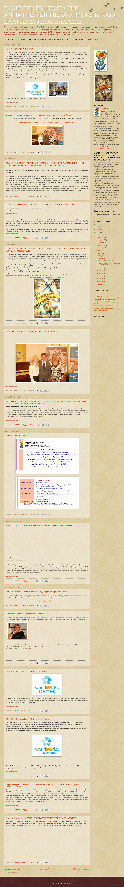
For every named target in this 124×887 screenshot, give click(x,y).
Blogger (70, 883)
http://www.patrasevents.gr (50, 122)
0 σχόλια (32, 106)
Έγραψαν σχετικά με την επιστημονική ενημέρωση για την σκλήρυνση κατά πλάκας (38, 115)
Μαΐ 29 (101, 268)
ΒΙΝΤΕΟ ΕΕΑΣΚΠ (99, 46)
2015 (97, 227)
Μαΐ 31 (101, 258)
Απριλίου (100, 284)
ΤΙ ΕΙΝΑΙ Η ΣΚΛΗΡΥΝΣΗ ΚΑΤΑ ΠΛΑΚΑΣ (32, 39)
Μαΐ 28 (101, 270)
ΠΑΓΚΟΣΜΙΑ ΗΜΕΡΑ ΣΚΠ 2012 (19, 49)
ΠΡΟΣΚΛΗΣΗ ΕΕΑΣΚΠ (16, 436)
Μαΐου (99, 256)
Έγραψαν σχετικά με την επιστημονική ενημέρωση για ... (109, 263)
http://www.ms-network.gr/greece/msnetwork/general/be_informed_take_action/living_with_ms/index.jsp (107, 298)
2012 (97, 235)
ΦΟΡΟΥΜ (11, 39)
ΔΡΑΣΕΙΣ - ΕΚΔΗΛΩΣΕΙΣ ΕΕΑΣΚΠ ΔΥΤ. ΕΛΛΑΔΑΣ (27, 719)
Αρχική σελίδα (46, 869)
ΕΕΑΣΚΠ (18, 106)
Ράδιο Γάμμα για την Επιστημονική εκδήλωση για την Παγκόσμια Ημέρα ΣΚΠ (36, 592)
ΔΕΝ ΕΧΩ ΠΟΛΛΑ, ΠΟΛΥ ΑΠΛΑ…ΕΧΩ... (86, 39)
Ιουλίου (100, 250)
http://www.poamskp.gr (100, 310)
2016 (97, 224)
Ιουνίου (100, 253)
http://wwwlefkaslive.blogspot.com (54, 277)
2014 (97, 229)
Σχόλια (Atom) (15, 872)
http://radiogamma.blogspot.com (29, 122)
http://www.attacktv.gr (68, 122)
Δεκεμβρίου (101, 237)
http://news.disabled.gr (36, 277)
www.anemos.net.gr (25, 648)
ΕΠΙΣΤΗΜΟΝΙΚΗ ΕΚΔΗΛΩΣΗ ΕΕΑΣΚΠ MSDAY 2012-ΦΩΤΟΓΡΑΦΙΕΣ (35, 331)
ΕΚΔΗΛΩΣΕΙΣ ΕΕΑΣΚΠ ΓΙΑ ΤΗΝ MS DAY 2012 (26, 671)
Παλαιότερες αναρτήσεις (81, 869)
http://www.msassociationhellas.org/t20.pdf (106, 305)
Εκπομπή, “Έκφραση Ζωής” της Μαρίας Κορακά (25, 614)
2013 (97, 232)
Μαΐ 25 (101, 278)
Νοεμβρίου (101, 240)
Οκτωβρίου (101, 242)
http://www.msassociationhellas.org (103, 308)
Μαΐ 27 (101, 273)
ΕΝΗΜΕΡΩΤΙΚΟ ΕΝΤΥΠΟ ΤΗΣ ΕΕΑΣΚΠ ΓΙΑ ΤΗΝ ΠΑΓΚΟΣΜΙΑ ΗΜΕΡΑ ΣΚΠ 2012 (41, 205)
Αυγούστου (101, 248)
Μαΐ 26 (101, 276)
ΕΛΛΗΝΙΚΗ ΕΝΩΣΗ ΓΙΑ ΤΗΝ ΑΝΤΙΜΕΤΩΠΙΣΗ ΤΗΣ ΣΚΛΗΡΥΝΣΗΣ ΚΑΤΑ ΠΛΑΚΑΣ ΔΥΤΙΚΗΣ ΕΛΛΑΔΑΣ (60, 15)
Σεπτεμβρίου (101, 245)
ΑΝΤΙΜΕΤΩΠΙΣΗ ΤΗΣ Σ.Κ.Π (58, 39)
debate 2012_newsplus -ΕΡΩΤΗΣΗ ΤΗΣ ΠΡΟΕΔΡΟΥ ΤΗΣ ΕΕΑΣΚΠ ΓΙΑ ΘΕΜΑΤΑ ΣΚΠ (41, 818)
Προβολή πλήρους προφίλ (101, 148)
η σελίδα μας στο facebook (101, 294)
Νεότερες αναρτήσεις (12, 869)
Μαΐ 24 (101, 281)
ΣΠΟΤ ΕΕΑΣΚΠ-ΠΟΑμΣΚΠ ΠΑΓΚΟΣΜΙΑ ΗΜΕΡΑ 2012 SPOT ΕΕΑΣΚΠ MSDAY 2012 (41, 525)
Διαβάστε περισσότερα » (12, 102)
